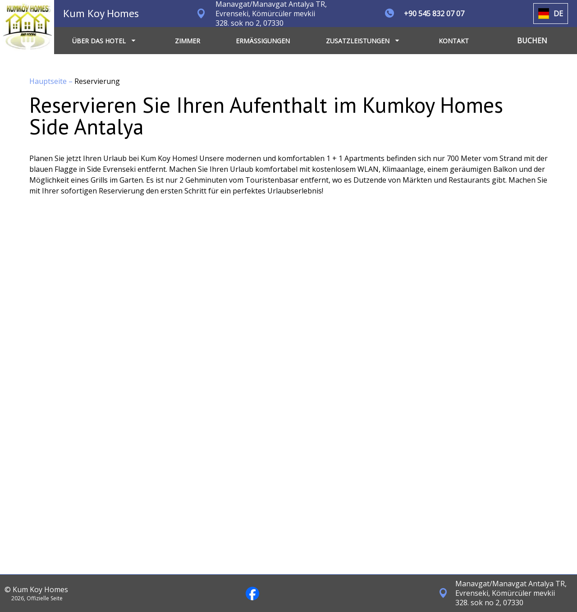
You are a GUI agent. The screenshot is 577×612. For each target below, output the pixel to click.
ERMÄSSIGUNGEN (263, 41)
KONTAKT (454, 41)
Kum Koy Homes (101, 13)
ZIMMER (187, 41)
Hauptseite (49, 81)
